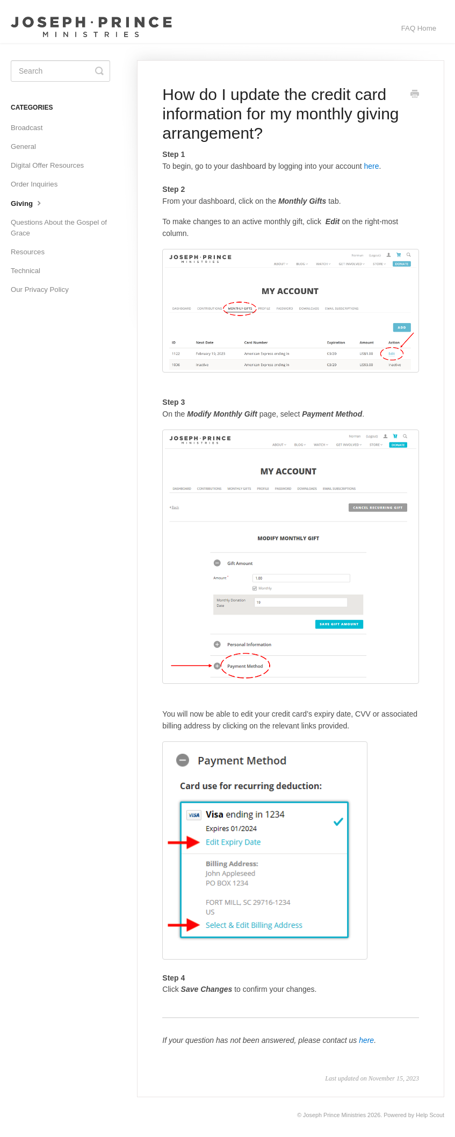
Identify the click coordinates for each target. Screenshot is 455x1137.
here (371, 166)
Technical (25, 271)
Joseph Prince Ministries (334, 1115)
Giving (27, 203)
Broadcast (26, 128)
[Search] (60, 71)
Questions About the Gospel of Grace (59, 227)
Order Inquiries (34, 184)
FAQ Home (418, 28)
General (23, 146)
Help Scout (430, 1115)
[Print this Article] (414, 95)
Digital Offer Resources (47, 165)
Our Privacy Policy (40, 289)
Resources (28, 252)
